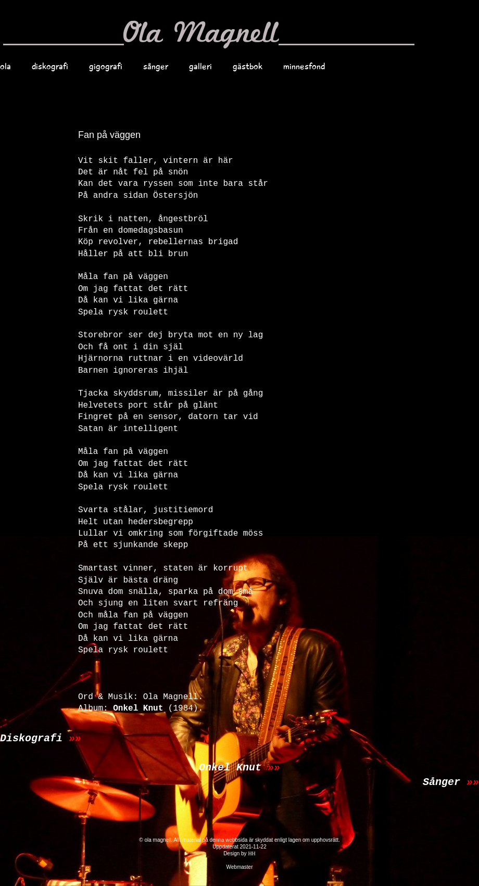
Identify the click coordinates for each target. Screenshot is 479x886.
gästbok (247, 66)
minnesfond (304, 66)
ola (5, 66)
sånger (155, 66)
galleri (200, 66)
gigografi (105, 66)
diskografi (50, 66)
